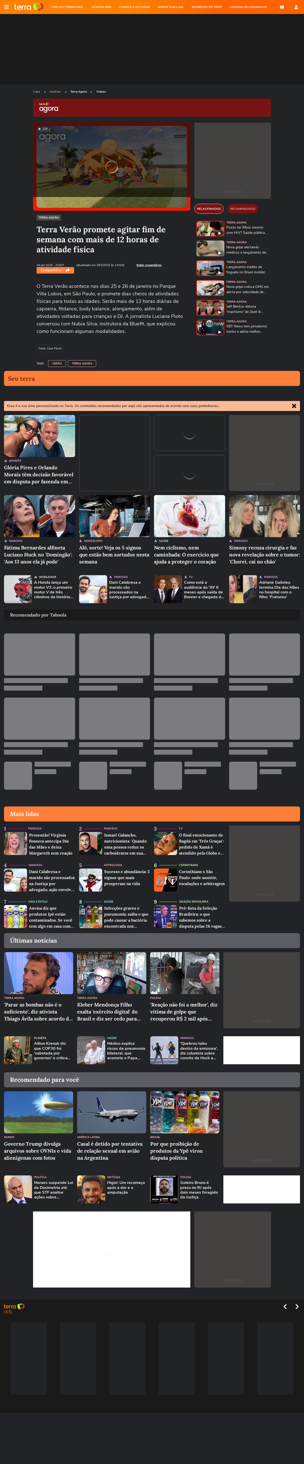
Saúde (163, 541)
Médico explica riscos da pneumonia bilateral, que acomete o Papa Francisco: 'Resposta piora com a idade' (126, 1051)
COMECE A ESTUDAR (134, 7)
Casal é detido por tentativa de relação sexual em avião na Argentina (109, 1151)
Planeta (40, 1038)
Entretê (15, 461)
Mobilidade (47, 577)
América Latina (88, 1137)
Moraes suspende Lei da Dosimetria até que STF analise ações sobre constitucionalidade (53, 1190)
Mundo (9, 1137)
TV (191, 577)
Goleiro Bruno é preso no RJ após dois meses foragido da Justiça (199, 1190)
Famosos (16, 541)
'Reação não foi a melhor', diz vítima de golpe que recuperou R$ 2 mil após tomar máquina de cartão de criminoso (183, 1011)
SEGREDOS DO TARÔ (207, 7)
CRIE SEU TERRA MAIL (67, 7)
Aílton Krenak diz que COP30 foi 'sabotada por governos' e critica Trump (51, 1051)
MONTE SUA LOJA (171, 7)
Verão (57, 363)
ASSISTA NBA (101, 7)
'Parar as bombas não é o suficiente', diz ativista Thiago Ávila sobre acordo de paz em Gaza (38, 1011)
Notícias (55, 92)
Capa (37, 92)
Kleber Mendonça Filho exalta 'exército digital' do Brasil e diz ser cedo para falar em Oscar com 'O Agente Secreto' (107, 1011)
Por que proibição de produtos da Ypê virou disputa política (176, 1151)
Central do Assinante (248, 7)
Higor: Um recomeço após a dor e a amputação (126, 1187)
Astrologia (113, 865)
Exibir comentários (149, 265)
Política (40, 1177)
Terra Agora (78, 92)
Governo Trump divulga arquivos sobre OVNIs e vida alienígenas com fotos (37, 1151)
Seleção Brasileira (193, 902)
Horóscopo (93, 541)
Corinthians (188, 865)
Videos (101, 92)
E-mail (282, 7)
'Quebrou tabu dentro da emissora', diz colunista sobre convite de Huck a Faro (199, 1051)
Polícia (155, 998)
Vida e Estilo (38, 902)
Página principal (29, 7)
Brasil (155, 1137)
